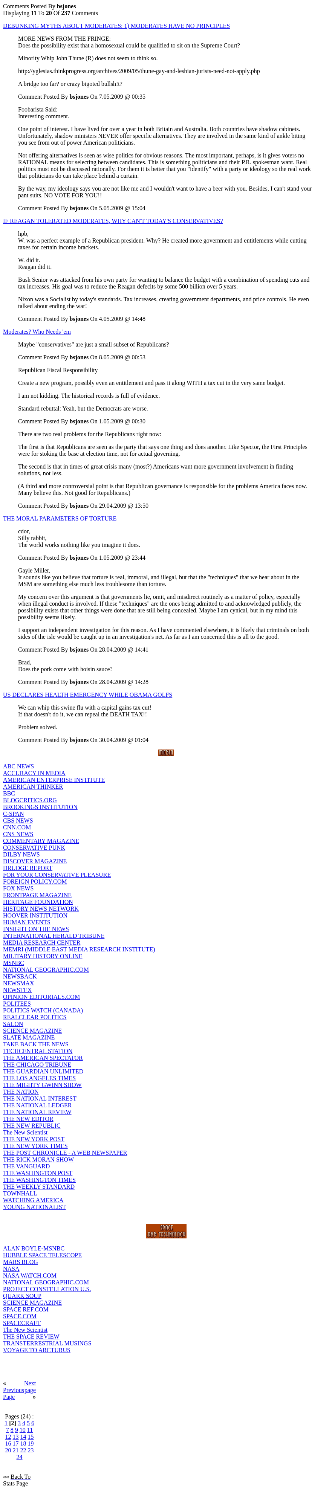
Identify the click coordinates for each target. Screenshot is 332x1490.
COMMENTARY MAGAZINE (41, 841)
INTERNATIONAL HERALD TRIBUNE (53, 936)
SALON (13, 1024)
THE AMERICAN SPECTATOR (43, 1058)
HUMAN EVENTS (26, 922)
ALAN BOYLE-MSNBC (33, 1248)
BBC (9, 793)
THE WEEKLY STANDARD (39, 1186)
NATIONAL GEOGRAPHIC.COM (46, 969)
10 (23, 1430)
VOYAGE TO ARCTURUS (36, 1350)
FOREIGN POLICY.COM (35, 881)
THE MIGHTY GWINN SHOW (42, 1085)
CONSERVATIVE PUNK (34, 847)
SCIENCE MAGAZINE (32, 1030)
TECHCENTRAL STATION (37, 1051)
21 (16, 1450)
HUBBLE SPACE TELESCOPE (42, 1255)
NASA (11, 1269)
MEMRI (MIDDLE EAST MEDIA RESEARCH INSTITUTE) (79, 949)
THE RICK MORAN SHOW (38, 1159)
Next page (30, 1386)
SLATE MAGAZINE (29, 1037)
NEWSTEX (17, 990)
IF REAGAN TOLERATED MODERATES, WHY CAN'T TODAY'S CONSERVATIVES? (113, 221)
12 (8, 1437)
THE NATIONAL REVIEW (37, 1112)
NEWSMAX (18, 983)
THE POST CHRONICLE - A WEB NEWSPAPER (65, 1153)
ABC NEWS (18, 766)
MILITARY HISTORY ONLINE (43, 956)
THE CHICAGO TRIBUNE (37, 1064)
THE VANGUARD (26, 1166)
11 (30, 1430)
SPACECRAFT (22, 1323)
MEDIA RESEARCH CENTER (41, 942)
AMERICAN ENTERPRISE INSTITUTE (54, 780)
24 (20, 1457)
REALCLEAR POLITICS (34, 1017)
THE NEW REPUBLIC (32, 1125)
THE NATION (21, 1091)
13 (16, 1437)
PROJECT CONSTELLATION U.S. (47, 1289)
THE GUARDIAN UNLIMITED (43, 1071)
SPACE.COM (20, 1316)
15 (31, 1437)
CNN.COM (17, 827)
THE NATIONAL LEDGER (37, 1105)
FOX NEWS (18, 888)
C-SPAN (13, 814)
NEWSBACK (20, 976)
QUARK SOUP (22, 1296)
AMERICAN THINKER (33, 786)
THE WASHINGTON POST (37, 1173)
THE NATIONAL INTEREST (39, 1098)
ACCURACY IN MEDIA (34, 773)
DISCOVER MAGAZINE (35, 861)
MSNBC (13, 963)
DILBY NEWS (21, 854)
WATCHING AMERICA (33, 1200)
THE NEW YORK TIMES (35, 1146)
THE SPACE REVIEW (31, 1336)
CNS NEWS (18, 834)
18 (23, 1443)
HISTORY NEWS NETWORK (41, 908)
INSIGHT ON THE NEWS (36, 929)
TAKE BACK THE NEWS (36, 1044)
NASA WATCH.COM (30, 1275)
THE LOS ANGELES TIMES (39, 1078)
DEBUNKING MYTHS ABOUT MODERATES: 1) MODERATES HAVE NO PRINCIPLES (116, 26)
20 (8, 1450)
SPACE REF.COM (26, 1309)
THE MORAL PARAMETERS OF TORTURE (59, 518)
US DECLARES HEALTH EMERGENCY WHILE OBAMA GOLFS (87, 695)
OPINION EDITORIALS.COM (41, 997)
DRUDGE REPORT (27, 868)
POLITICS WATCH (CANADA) (43, 1010)
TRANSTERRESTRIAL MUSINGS (47, 1343)
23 (31, 1450)
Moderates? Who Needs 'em (37, 331)
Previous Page (13, 1393)
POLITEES (17, 1003)
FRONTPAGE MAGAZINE (37, 895)
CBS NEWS (18, 820)
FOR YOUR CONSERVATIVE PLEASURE (57, 875)
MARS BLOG (20, 1262)
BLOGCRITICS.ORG (30, 800)
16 (8, 1443)
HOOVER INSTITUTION (35, 915)
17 (16, 1443)
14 (23, 1437)
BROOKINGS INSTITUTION (40, 807)
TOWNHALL (20, 1193)
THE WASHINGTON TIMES (39, 1180)
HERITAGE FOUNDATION (38, 902)
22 (23, 1450)
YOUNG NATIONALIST (34, 1207)
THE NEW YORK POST (33, 1139)
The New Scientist (25, 1132)
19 (31, 1443)
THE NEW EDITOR (28, 1119)
